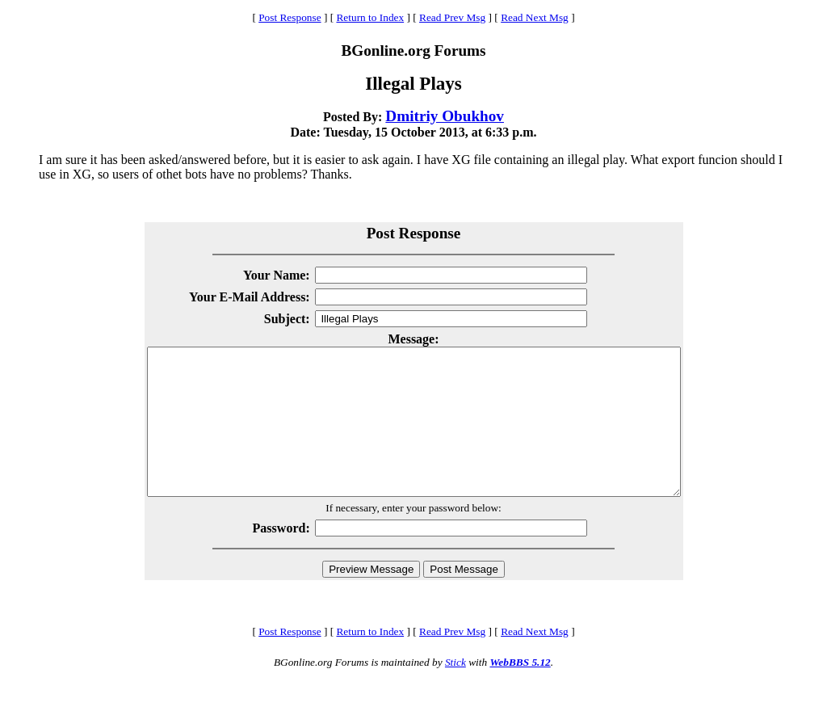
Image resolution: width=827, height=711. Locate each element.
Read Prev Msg (452, 17)
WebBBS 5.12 (519, 691)
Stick (455, 691)
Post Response (289, 17)
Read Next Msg (535, 17)
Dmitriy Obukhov (444, 115)
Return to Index (370, 17)
